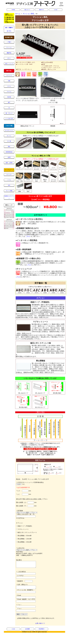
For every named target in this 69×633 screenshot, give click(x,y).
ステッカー (9, 174)
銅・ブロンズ (9, 113)
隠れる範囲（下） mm (26, 506)
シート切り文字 (9, 118)
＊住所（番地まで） (22, 584)
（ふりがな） (20, 575)
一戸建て (9, 42)
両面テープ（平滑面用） (24, 526)
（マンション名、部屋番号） (25, 590)
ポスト (9, 58)
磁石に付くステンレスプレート (26, 532)
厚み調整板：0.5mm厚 (23, 535)
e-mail (55, 9)
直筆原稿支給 (9, 152)
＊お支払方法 (20, 548)
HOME (13, 9)
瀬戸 (9, 102)
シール (9, 180)
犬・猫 (9, 141)
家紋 (9, 146)
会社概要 (27, 629)
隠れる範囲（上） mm (26, 502)
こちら (27, 236)
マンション (9, 47)
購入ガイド (27, 9)
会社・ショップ (9, 63)
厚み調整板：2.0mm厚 (23, 542)
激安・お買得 (9, 162)
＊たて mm (23, 491)
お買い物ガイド (40, 623)
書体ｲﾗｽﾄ (41, 9)
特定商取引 (41, 629)
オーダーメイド (9, 130)
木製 (9, 80)
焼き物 (9, 97)
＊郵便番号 (20, 581)
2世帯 (9, 157)
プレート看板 (9, 190)
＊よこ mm (23, 494)
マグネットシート (22, 529)
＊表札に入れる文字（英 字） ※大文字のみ (26, 516)
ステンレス (9, 75)
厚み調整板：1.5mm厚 (23, 539)
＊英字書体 (20, 510)
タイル (9, 86)
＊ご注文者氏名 (21, 571)
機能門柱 (9, 52)
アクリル (9, 91)
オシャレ (9, 135)
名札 (9, 185)
